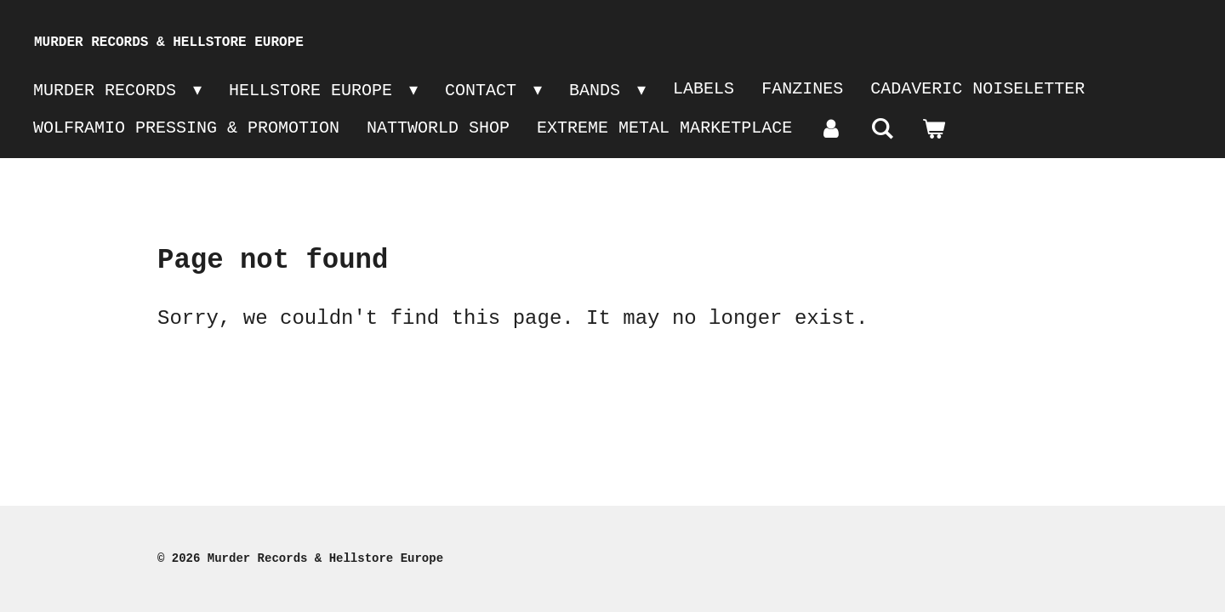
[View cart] (933, 130)
